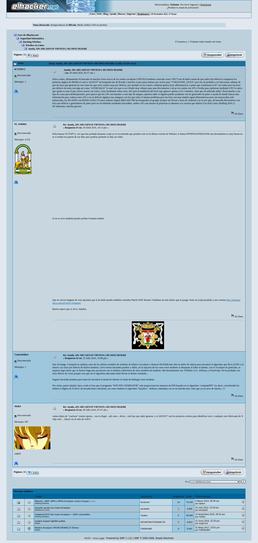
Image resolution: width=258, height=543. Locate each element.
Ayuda (112, 13)
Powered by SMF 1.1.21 (119, 538)
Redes (37, 523)
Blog (105, 13)
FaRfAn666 (146, 528)
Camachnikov (21, 354)
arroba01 (144, 509)
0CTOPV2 (19, 69)
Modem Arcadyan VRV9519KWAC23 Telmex (57, 527)
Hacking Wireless (32, 41)
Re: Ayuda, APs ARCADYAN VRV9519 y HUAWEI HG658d (94, 124)
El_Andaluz (20, 124)
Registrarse (143, 13)
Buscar (121, 13)
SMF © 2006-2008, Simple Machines (154, 538)
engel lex (203, 523)
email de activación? (189, 7)
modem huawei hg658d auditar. (50, 521)
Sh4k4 (17, 406)
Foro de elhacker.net (28, 35)
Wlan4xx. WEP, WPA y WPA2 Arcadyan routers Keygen (62, 501)
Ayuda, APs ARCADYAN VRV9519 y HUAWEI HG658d (57, 48)
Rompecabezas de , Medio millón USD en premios (79, 25)
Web (99, 13)
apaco (202, 503)
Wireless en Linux (34, 45)
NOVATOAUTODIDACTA (152, 522)
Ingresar (194, 4)
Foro (92, 13)
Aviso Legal (98, 538)
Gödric (202, 516)
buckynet (144, 502)
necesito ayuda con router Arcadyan (52, 508)
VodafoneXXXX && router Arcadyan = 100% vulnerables (62, 514)
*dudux (143, 515)
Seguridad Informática (32, 38)
